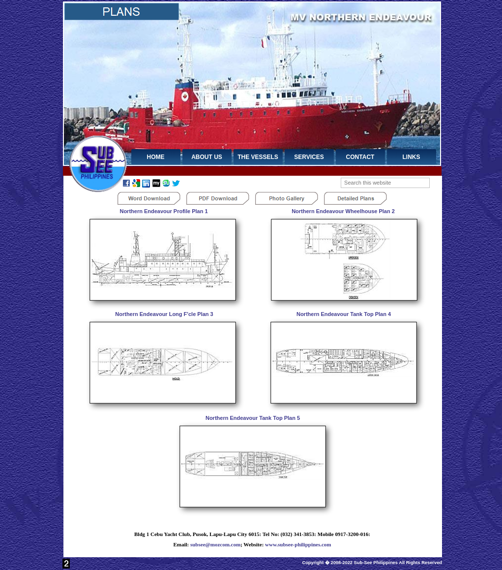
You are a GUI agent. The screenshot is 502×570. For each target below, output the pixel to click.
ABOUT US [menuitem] (206, 157)
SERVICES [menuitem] (309, 157)
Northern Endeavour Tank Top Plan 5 (253, 418)
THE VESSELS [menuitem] (257, 157)
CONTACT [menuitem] (360, 157)
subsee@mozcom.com (215, 544)
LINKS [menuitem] (411, 157)
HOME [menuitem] (156, 157)
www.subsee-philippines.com (298, 544)
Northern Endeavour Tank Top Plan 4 (343, 314)
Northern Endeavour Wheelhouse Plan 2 (343, 211)
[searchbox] (385, 183)
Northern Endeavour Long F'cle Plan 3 (164, 314)
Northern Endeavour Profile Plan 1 (163, 211)
